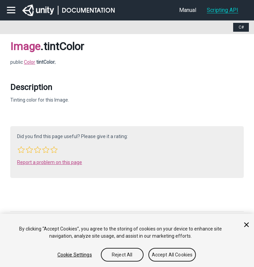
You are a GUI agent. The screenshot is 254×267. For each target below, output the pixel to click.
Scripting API (222, 10)
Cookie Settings (74, 254)
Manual (187, 10)
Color (29, 62)
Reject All (122, 254)
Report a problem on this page (49, 162)
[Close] (246, 224)
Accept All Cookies (172, 254)
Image (25, 46)
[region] (127, 240)
